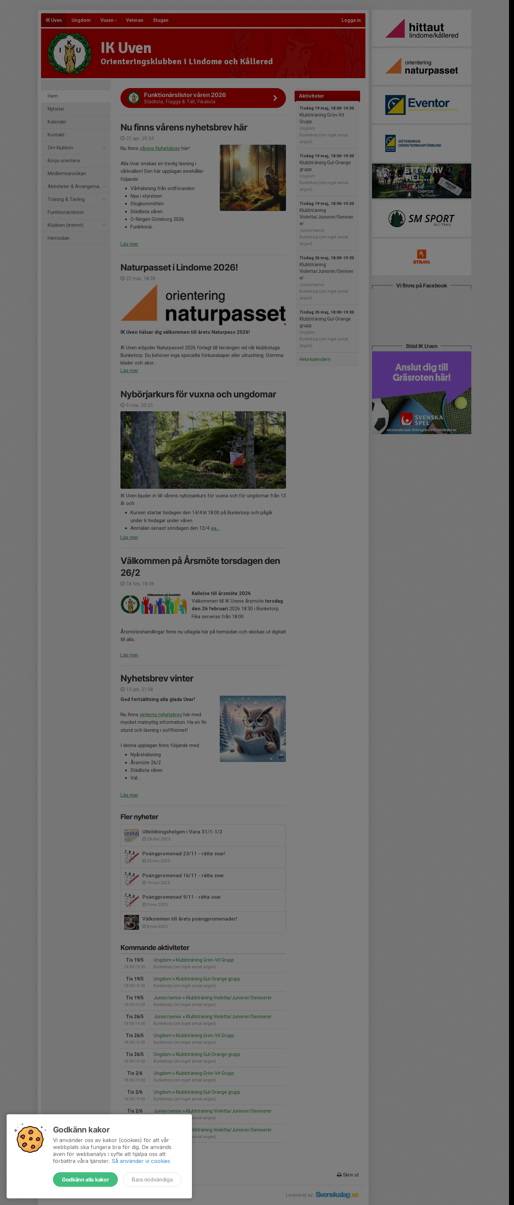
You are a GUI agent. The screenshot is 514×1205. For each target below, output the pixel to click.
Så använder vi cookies (141, 1161)
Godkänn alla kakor (85, 1179)
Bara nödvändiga (152, 1179)
